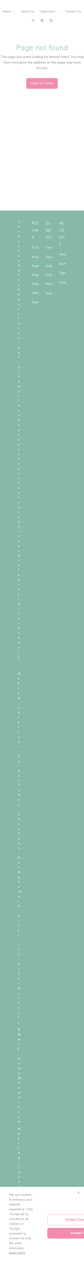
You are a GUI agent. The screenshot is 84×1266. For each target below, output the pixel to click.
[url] (19, 1090)
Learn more (17, 1253)
